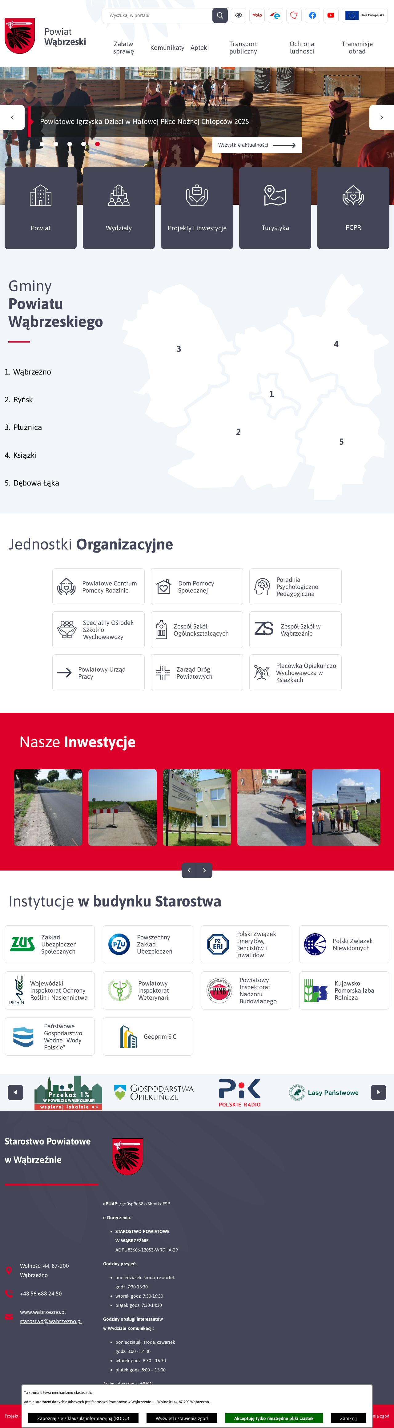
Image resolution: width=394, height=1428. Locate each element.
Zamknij (348, 1418)
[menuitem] (123, 47)
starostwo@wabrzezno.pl (51, 1321)
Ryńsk (23, 399)
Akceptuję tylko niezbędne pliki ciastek (274, 1418)
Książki (25, 455)
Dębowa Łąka (36, 482)
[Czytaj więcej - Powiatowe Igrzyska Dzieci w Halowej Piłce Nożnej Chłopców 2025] (197, 136)
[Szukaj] (220, 15)
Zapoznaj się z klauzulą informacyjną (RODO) (83, 1418)
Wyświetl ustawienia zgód (182, 1418)
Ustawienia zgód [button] (373, 1416)
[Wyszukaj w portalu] (165, 15)
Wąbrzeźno (32, 371)
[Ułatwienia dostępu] (238, 15)
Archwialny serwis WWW (128, 1383)
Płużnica (27, 427)
